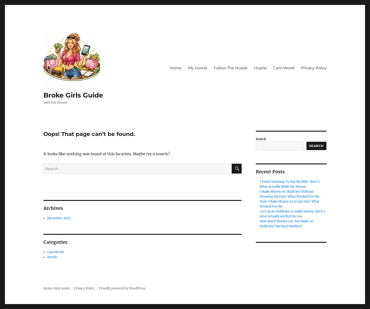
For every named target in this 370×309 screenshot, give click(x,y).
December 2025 (59, 218)
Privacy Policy (314, 68)
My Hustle (197, 68)
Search (261, 139)
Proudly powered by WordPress (122, 288)
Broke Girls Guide (73, 95)
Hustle (260, 68)
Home (175, 68)
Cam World (283, 68)
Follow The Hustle (231, 68)
